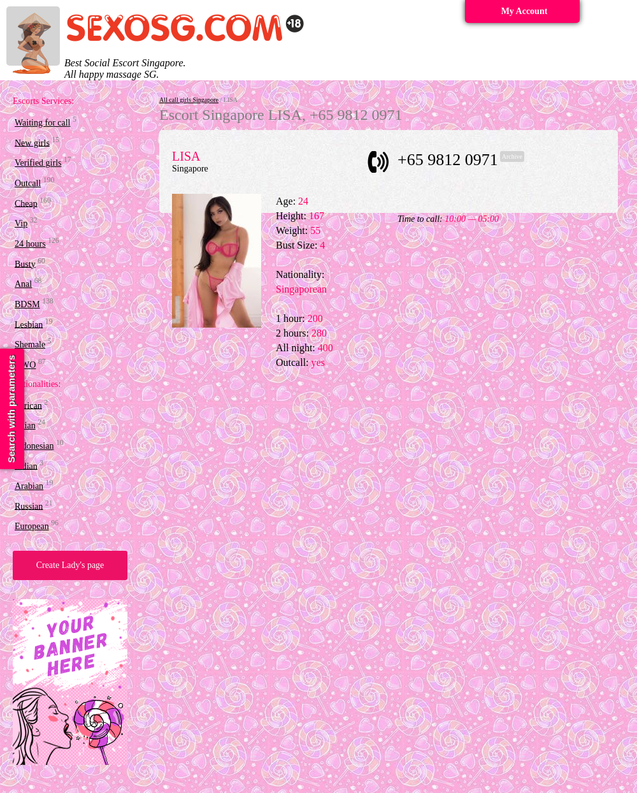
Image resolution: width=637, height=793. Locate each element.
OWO (25, 365)
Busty (25, 263)
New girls (32, 142)
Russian (29, 506)
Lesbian (29, 324)
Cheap (26, 203)
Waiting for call (43, 122)
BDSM (27, 304)
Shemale (30, 344)
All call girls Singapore (188, 99)
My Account (524, 11)
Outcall (28, 183)
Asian (25, 425)
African (28, 405)
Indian (26, 465)
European (32, 526)
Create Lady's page (70, 565)
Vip (21, 223)
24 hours (30, 244)
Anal (23, 284)
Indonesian (34, 446)
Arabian (29, 486)
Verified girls (38, 163)
